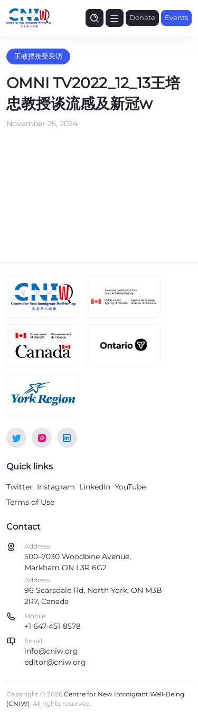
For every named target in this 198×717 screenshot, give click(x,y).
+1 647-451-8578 (52, 626)
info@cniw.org (51, 651)
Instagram (56, 487)
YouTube (130, 487)
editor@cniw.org (55, 662)
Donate (142, 17)
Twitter (19, 487)
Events (176, 17)
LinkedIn (94, 487)
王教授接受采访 (38, 56)
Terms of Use (30, 502)
